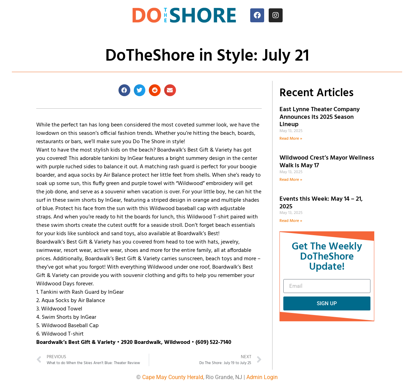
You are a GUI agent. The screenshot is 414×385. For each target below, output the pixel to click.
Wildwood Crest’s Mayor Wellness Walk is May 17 (326, 162)
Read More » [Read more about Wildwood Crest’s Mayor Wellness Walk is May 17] (290, 179)
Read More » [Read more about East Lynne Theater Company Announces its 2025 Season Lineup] (290, 138)
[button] (124, 90)
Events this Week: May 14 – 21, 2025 (321, 203)
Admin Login (262, 377)
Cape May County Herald (172, 377)
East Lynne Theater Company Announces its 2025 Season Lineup (319, 117)
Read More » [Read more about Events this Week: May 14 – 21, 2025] (290, 220)
